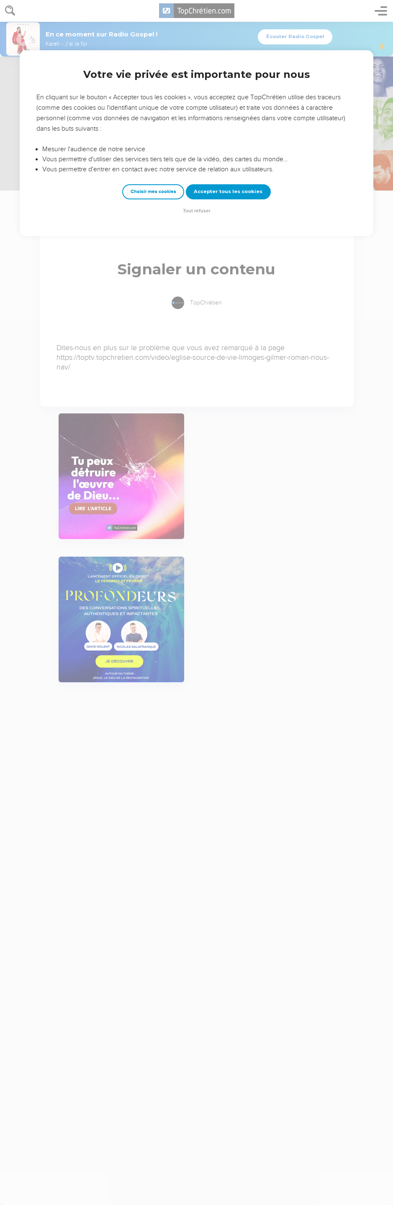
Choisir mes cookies (153, 191)
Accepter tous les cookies (228, 191)
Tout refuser (197, 211)
